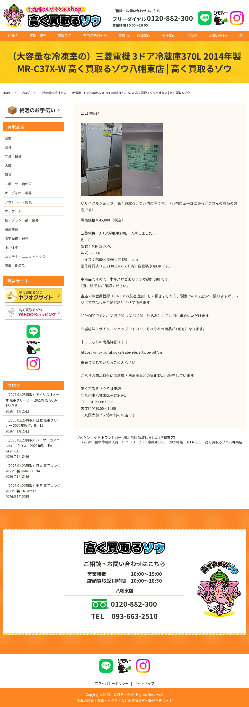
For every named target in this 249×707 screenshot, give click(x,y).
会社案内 (169, 35)
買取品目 (64, 35)
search (243, 35)
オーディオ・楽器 (18, 192)
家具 (8, 147)
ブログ (192, 35)
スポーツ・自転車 (18, 183)
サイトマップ (144, 683)
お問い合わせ (219, 35)
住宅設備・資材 (16, 238)
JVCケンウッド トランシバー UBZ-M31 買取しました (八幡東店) (126, 437)
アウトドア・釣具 (18, 202)
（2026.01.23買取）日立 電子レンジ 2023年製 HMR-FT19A (33, 468)
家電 (8, 138)
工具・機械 (13, 156)
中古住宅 (11, 247)
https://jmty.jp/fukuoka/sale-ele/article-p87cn (121, 352)
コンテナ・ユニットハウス (25, 256)
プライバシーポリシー (112, 683)
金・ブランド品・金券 (22, 220)
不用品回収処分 (95, 35)
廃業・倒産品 (15, 265)
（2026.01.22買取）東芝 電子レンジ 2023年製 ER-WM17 (33, 488)
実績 (121, 35)
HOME (13, 35)
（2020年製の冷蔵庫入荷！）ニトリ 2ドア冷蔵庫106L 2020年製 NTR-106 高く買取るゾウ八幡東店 (161, 442)
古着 (8, 165)
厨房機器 (11, 229)
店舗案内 (144, 35)
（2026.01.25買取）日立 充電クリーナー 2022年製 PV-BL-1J (33, 423)
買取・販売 (37, 35)
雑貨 (8, 174)
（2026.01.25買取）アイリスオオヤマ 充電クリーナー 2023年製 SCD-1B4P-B (32, 400)
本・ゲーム (13, 211)
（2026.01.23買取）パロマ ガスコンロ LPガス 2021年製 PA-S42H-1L (32, 445)
